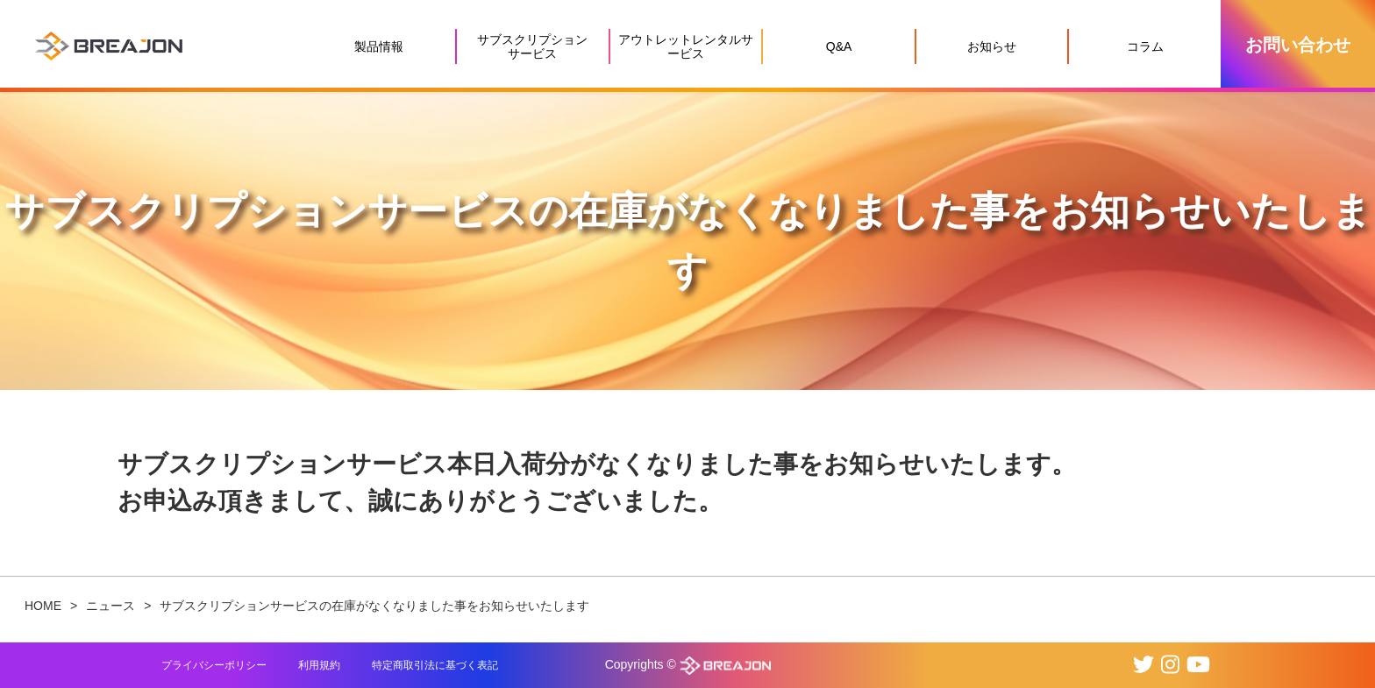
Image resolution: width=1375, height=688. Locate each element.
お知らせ (991, 46)
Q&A (839, 46)
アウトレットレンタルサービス (685, 46)
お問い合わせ (1297, 44)
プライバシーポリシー (214, 665)
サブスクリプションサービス (532, 46)
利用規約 (319, 665)
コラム (1145, 46)
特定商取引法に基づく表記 (435, 665)
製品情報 (378, 46)
